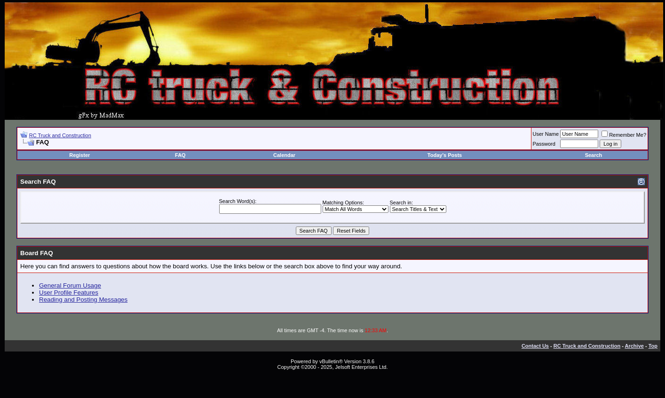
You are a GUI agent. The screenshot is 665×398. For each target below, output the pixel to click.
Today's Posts (445, 155)
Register (79, 155)
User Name (546, 134)
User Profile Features (68, 292)
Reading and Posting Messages (83, 299)
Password (544, 144)
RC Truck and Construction (60, 135)
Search (593, 155)
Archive (634, 346)
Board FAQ (36, 253)
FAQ (180, 155)
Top (653, 346)
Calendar (284, 155)
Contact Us (535, 346)
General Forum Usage (70, 285)
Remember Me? (624, 135)
